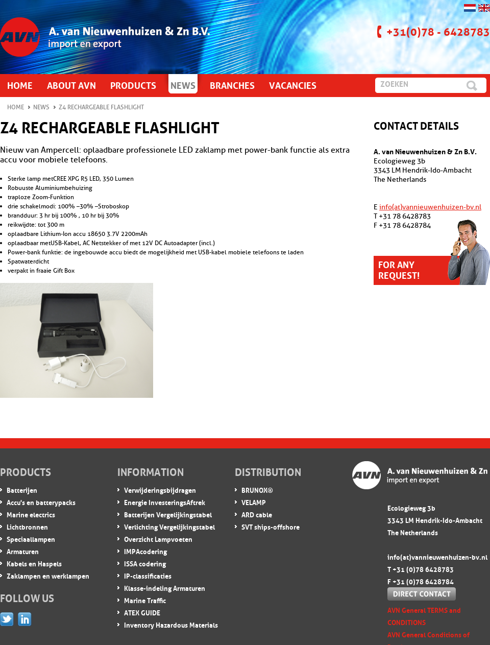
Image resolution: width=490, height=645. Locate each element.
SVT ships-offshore (270, 526)
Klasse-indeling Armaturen (164, 587)
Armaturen (23, 550)
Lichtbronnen (27, 526)
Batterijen (22, 489)
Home (15, 107)
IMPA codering (145, 550)
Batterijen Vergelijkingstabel (168, 514)
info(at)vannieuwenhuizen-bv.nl (430, 207)
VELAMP (253, 501)
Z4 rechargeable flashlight (101, 107)
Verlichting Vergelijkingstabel (169, 526)
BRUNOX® (257, 489)
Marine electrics (31, 514)
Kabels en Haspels (34, 563)
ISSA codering (145, 563)
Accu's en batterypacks (41, 501)
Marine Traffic (145, 599)
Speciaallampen (31, 538)
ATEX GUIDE (142, 612)
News (41, 107)
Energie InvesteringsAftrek (164, 501)
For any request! (399, 268)
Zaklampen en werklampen (48, 575)
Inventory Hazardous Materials (171, 624)
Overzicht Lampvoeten (158, 538)
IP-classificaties (148, 575)
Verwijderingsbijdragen (160, 489)
